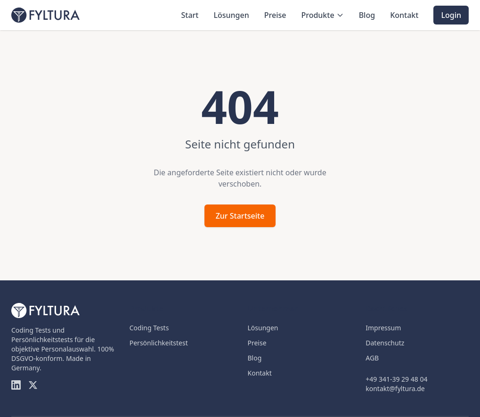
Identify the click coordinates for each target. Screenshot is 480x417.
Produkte (322, 15)
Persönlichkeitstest (159, 342)
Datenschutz (385, 342)
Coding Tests (149, 327)
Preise (275, 15)
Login (451, 15)
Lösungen (231, 15)
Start (189, 15)
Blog (367, 15)
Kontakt (404, 15)
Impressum (383, 327)
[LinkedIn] (16, 385)
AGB (372, 357)
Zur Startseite (240, 216)
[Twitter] (33, 385)
